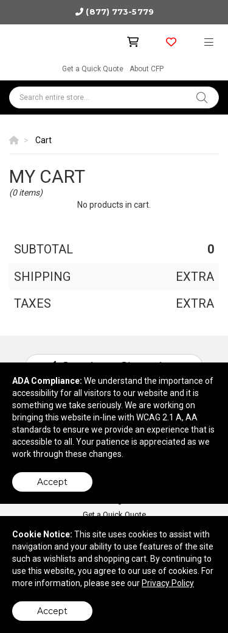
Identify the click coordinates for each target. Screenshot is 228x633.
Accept (52, 481)
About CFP (147, 69)
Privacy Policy (168, 583)
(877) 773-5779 (119, 11)
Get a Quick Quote (92, 69)
